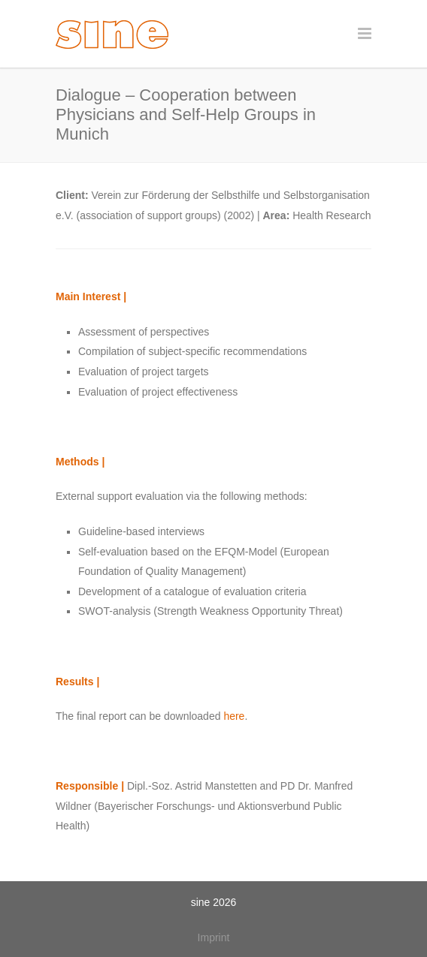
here (233, 716)
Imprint (214, 937)
